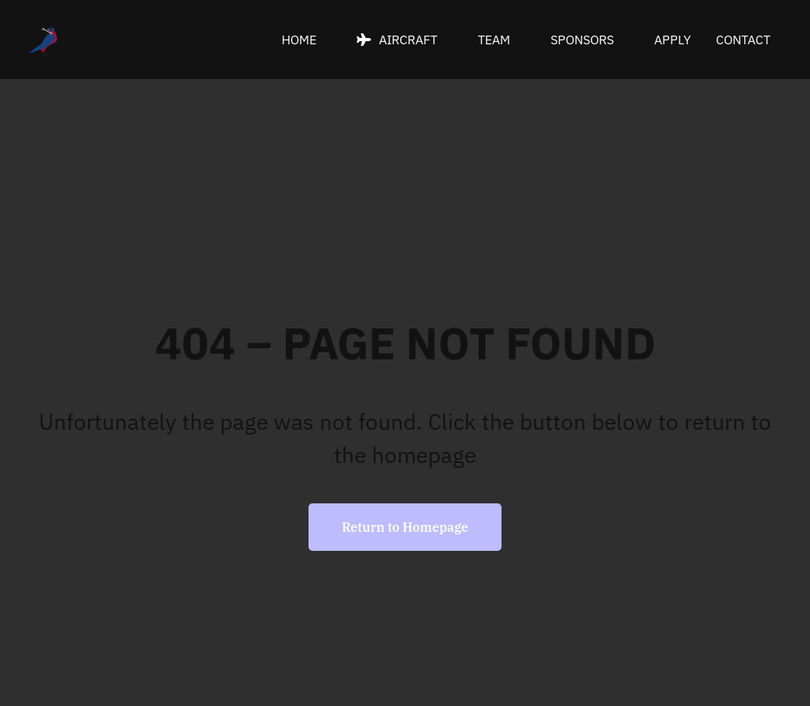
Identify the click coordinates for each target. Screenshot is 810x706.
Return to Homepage (405, 527)
